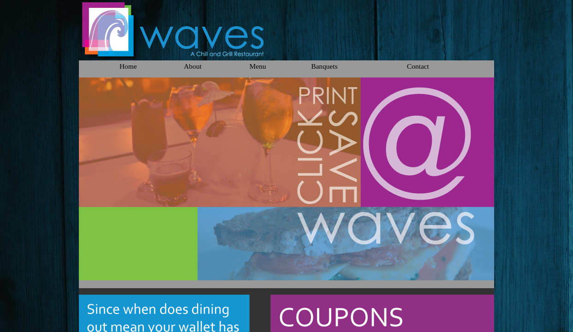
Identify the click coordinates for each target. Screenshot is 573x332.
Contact (418, 66)
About (192, 66)
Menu (258, 66)
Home (128, 66)
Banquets (324, 66)
